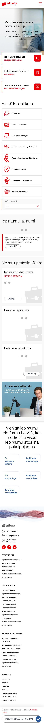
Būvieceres (6, 618)
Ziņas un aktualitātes (10, 652)
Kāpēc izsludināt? (9, 563)
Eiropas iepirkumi (9, 608)
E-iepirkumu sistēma (9, 461)
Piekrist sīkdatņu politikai (23, 719)
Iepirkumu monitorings (11, 594)
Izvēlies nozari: (11, 201)
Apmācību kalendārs (10, 638)
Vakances (5, 690)
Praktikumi (6, 642)
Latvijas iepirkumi (9, 601)
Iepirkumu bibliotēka (10, 663)
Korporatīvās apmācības (11, 645)
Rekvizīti (5, 686)
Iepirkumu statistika (10, 615)
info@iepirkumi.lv (10, 535)
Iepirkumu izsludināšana (12, 560)
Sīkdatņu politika (8, 700)
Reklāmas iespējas (9, 693)
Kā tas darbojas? (8, 567)
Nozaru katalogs (8, 611)
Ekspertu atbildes (9, 659)
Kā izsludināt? (7, 570)
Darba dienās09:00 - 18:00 (9, 540)
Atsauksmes (7, 577)
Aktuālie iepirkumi (9, 597)
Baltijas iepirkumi (9, 604)
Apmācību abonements (11, 649)
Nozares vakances (9, 656)
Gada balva (6, 666)
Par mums (6, 679)
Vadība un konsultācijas (11, 574)
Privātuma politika (9, 697)
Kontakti (5, 683)
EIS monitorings (8, 590)
